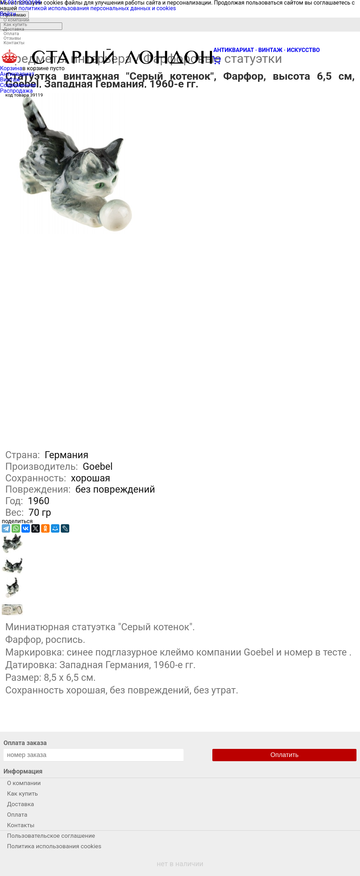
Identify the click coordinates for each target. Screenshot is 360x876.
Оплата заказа (25, 742)
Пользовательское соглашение (51, 835)
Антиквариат (17, 74)
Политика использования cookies (54, 846)
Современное (18, 85)
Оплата (11, 33)
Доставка (14, 29)
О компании (16, 19)
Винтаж (10, 79)
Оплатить (284, 754)
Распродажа (16, 90)
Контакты (14, 42)
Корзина (11, 68)
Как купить (15, 24)
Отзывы (12, 38)
